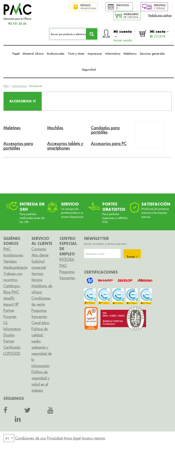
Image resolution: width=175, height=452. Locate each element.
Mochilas (55, 127)
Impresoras (95, 53)
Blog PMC (11, 292)
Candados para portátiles (105, 130)
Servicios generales (152, 53)
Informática (112, 53)
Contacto (38, 249)
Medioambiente (15, 267)
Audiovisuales (55, 53)
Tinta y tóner (76, 53)
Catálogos (11, 286)
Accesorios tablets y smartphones (65, 146)
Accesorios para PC (108, 143)
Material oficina (33, 53)
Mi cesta (159, 33)
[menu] (8, 438)
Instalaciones (13, 255)
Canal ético (40, 322)
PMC (6, 86)
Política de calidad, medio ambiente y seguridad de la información (41, 347)
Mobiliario (130, 53)
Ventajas (10, 261)
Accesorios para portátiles (18, 146)
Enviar (132, 256)
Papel (16, 53)
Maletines (12, 127)
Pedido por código (160, 15)
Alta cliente (40, 255)
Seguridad (89, 69)
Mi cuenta (122, 34)
